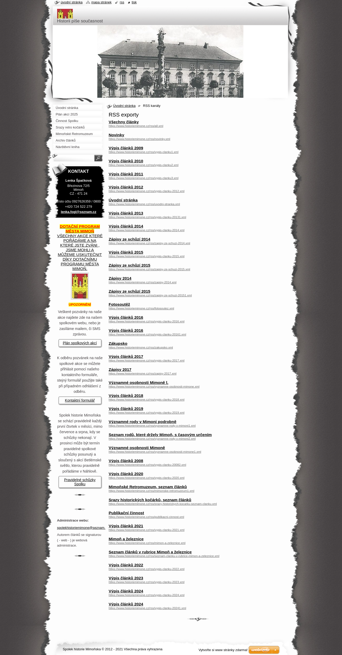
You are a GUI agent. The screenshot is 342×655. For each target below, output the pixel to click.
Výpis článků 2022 (126, 565)
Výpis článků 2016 (126, 317)
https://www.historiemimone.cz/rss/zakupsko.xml (141, 347)
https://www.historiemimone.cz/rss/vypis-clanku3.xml (144, 178)
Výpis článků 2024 (126, 591)
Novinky (116, 135)
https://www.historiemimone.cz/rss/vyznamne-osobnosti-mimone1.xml (155, 451)
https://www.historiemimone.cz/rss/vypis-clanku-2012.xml (147, 191)
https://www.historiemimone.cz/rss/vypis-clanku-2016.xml (147, 321)
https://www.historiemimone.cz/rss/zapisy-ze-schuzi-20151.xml (150, 295)
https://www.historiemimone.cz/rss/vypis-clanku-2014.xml (147, 230)
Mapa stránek (101, 2)
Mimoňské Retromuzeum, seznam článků (148, 487)
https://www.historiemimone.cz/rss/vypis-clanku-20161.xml (147, 334)
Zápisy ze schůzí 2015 (130, 265)
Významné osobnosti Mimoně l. (139, 382)
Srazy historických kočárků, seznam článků (150, 500)
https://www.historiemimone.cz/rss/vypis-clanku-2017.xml (147, 360)
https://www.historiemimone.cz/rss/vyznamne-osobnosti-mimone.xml (154, 386)
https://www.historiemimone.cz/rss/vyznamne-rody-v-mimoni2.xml (152, 438)
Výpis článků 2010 (126, 161)
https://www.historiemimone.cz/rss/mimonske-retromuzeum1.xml (151, 490)
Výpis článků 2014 (126, 226)
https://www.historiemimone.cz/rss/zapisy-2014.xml (143, 282)
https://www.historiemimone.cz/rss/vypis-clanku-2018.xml (147, 399)
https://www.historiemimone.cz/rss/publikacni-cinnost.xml (146, 516)
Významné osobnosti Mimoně (137, 447)
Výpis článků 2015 (126, 252)
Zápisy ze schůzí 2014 (130, 239)
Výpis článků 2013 (126, 213)
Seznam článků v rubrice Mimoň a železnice (150, 552)
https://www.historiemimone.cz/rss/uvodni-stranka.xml (144, 204)
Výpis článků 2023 (126, 578)
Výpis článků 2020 (126, 474)
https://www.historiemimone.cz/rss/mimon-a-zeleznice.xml (147, 542)
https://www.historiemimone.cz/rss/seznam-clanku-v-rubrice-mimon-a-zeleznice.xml (164, 556)
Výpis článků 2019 (126, 408)
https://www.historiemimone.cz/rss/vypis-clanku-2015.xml (147, 256)
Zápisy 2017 (120, 369)
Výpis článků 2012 (126, 187)
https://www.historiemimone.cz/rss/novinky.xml (139, 138)
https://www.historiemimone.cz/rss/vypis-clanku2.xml (144, 165)
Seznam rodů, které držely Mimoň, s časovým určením (160, 434)
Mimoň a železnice (126, 539)
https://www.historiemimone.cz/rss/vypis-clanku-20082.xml (147, 464)
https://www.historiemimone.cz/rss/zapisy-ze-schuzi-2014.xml (149, 243)
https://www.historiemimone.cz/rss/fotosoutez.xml (141, 308)
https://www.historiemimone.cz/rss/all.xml (136, 125)
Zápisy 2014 (120, 278)
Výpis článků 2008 (126, 460)
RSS (122, 2)
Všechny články (124, 122)
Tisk (134, 2)
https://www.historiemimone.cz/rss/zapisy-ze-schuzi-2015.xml (149, 269)
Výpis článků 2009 (126, 148)
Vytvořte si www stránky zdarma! (223, 650)
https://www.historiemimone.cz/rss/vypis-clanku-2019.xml (147, 412)
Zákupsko (118, 343)
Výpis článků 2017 (126, 356)
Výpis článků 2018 (126, 395)
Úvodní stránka (124, 106)
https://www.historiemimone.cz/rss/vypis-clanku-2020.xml (147, 477)
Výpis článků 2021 (126, 526)
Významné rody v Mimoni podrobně (142, 421)
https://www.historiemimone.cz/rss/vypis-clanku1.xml (144, 152)
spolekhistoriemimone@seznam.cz (83, 528)
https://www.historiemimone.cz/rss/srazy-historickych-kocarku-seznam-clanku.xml (163, 503)
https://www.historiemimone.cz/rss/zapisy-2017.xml (143, 373)
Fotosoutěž (119, 304)
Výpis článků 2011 (126, 174)
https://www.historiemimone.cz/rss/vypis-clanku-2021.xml (147, 529)
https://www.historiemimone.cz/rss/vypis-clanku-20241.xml (147, 608)
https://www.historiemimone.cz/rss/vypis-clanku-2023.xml (147, 582)
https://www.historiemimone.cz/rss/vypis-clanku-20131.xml (147, 217)
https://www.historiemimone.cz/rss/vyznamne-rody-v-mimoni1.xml (152, 425)
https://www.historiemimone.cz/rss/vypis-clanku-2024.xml (147, 595)
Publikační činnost (126, 513)
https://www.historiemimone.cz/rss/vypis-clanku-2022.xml (147, 569)
